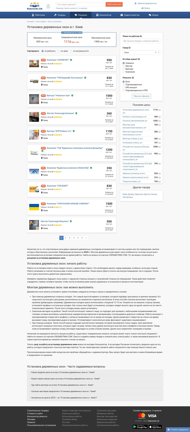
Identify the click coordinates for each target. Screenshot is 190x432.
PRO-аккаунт (131, 87)
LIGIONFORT (58, 60)
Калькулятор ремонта (37, 416)
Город (125, 48)
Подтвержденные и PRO (137, 90)
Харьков (138, 194)
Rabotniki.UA (153, 421)
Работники (38, 15)
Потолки (66, 422)
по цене (64, 51)
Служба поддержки (178, 429)
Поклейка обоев (69, 419)
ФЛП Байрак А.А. (59, 131)
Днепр (131, 194)
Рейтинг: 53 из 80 (47, 225)
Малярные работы (105, 413)
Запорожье (128, 197)
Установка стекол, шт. (133, 143)
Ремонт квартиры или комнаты (76, 410)
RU (48, 7)
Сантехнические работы (108, 425)
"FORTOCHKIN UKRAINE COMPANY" (68, 203)
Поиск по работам (131, 36)
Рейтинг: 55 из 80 (47, 135)
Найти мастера (114, 4)
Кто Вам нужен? (131, 59)
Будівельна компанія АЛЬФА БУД (68, 168)
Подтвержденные (134, 84)
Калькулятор (103, 15)
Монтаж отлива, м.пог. (133, 138)
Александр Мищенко (55, 221)
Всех (128, 81)
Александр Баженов (60, 113)
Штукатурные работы (72, 416)
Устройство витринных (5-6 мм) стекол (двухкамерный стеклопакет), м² (137, 156)
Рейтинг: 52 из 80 (47, 155)
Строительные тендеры (38, 410)
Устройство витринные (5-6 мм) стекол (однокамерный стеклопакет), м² (137, 166)
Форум (153, 15)
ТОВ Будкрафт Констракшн (65, 78)
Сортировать (33, 51)
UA (48, 4)
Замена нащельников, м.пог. (136, 177)
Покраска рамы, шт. (132, 181)
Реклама (31, 419)
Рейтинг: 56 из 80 (47, 117)
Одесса (146, 194)
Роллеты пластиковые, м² (134, 117)
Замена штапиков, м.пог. (134, 173)
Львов (154, 194)
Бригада (129, 69)
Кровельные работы (106, 422)
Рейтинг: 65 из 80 (47, 64)
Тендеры (60, 15)
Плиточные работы (71, 413)
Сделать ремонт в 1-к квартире (75, 8)
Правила (31, 422)
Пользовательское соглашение (41, 425)
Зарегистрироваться (146, 3)
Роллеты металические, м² (135, 121)
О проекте (157, 410)
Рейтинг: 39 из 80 (47, 207)
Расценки (81, 15)
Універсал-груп (58, 95)
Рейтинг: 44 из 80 (47, 189)
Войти (145, 8)
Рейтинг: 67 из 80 (47, 99)
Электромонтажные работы (75, 425)
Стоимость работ (35, 413)
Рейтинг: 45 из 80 (47, 172)
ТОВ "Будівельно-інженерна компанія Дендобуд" (75, 148)
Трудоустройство (130, 15)
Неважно (130, 63)
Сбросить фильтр (141, 96)
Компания (130, 72)
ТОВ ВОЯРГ (57, 186)
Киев (125, 194)
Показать (128, 78)
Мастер (129, 66)
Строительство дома (106, 410)
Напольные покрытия (107, 419)
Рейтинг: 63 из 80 (47, 81)
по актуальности (81, 51)
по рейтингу (50, 51)
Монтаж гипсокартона (107, 416)
